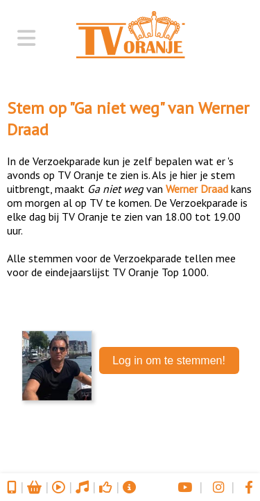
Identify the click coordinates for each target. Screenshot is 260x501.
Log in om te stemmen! (168, 360)
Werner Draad (197, 189)
